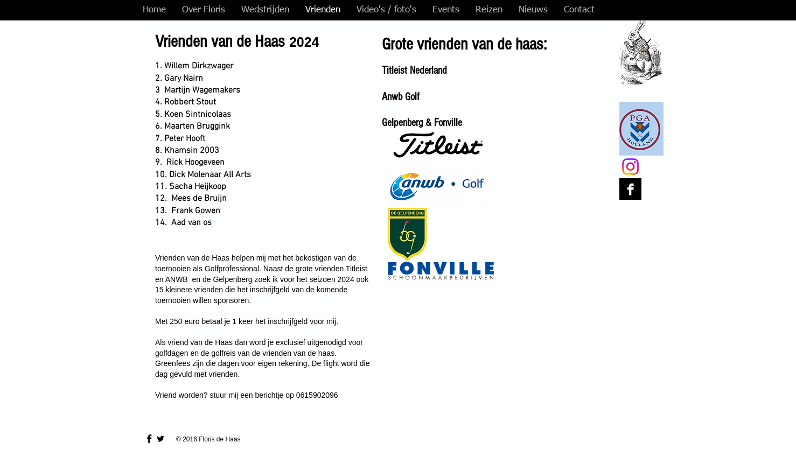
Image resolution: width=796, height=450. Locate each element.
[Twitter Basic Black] (160, 438)
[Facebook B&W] (630, 189)
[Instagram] (630, 167)
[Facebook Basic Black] (149, 438)
